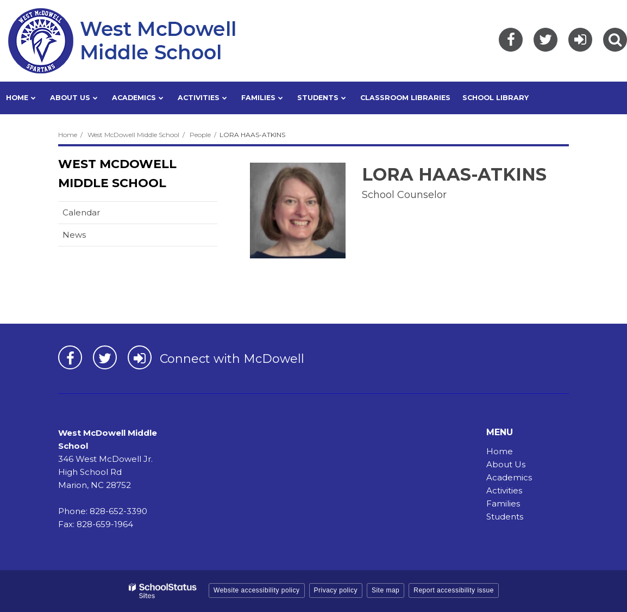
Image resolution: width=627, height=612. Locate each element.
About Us (505, 464)
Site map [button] (385, 590)
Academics (509, 477)
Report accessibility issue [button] (453, 590)
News (74, 235)
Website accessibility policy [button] (257, 590)
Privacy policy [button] (336, 590)
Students (504, 516)
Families (503, 503)
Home (67, 135)
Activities (504, 490)
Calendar (81, 212)
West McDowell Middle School (133, 135)
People (200, 135)
